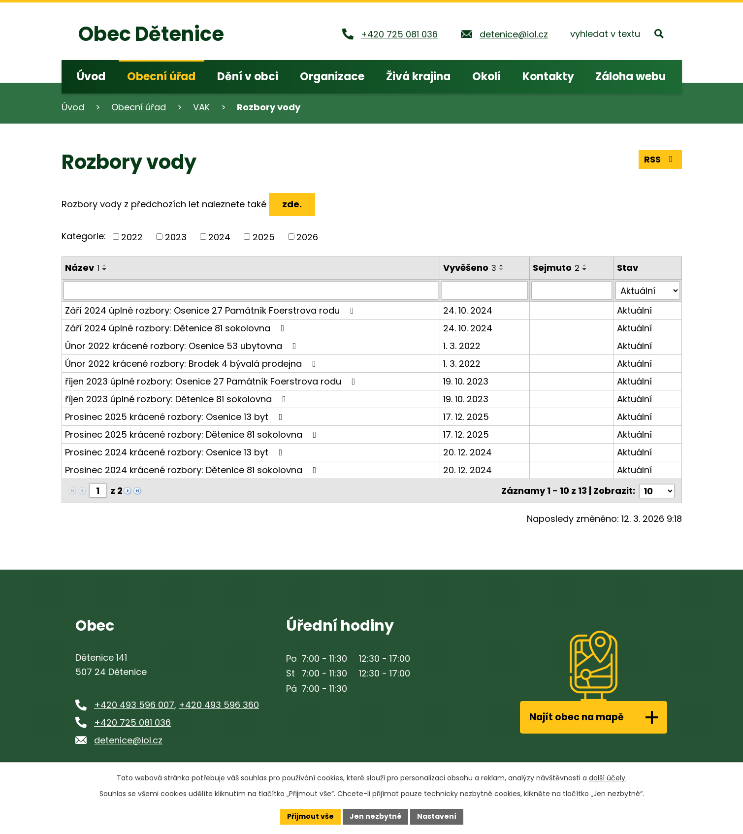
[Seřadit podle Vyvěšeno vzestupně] (501, 265)
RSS (660, 159)
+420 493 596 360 (219, 704)
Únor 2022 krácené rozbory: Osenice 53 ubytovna (182, 346)
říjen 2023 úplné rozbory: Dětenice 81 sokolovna (177, 399)
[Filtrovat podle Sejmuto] (571, 290)
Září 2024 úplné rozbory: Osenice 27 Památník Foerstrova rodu (211, 310)
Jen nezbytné (375, 816)
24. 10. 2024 (467, 310)
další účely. (608, 778)
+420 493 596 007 (134, 704)
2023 (176, 236)
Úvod (73, 107)
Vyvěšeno (469, 267)
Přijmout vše (310, 816)
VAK (201, 107)
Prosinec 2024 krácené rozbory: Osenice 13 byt (176, 452)
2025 (264, 236)
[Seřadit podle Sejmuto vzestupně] (585, 265)
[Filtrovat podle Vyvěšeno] (485, 290)
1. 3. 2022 (462, 346)
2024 (219, 236)
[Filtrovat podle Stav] (647, 290)
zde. (292, 204)
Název (82, 267)
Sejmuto (556, 267)
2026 (307, 236)
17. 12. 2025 (466, 417)
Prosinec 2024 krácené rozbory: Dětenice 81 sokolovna (193, 470)
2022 (132, 236)
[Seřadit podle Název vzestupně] (104, 265)
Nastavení (436, 816)
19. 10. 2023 (465, 381)
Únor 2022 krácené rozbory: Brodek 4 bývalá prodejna (192, 363)
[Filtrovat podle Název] (251, 290)
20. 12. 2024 (467, 452)
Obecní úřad (138, 107)
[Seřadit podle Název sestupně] (104, 269)
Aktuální (634, 310)
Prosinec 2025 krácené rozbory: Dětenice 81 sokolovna (193, 434)
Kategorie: (84, 236)
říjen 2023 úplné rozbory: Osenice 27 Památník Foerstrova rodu (212, 381)
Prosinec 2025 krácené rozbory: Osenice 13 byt (176, 417)
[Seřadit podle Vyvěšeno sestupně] (501, 269)
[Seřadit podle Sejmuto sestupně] (585, 269)
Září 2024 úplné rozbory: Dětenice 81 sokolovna (177, 328)
